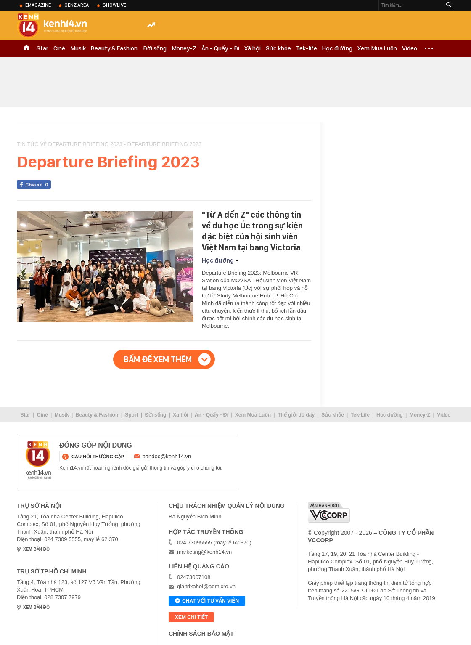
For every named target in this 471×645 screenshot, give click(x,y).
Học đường (337, 48)
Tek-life (306, 48)
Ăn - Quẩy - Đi (220, 48)
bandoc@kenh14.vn (167, 456)
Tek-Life (360, 415)
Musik (78, 48)
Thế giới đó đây (296, 415)
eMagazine (38, 5)
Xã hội (252, 48)
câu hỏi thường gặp (97, 456)
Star (42, 48)
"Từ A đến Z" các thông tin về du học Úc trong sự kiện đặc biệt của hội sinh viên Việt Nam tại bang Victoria (252, 231)
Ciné (59, 48)
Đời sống (155, 48)
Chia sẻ (38, 184)
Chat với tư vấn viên (207, 601)
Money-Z (184, 48)
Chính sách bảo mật (201, 633)
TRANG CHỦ (26, 48)
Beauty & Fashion (114, 48)
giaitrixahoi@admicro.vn (206, 586)
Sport (131, 415)
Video (409, 48)
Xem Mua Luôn (377, 48)
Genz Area (76, 5)
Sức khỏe (278, 48)
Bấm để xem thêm (158, 359)
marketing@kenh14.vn (204, 552)
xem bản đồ (36, 549)
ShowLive (114, 5)
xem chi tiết (191, 617)
